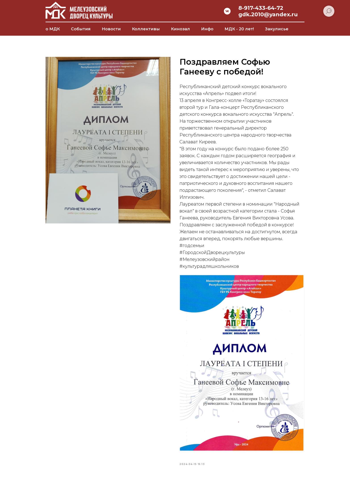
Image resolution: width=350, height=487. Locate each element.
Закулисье (276, 29)
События (81, 29)
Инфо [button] (207, 29)
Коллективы (146, 29)
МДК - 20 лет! (239, 29)
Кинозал (180, 29)
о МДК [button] (53, 29)
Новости (111, 29)
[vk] (227, 11)
